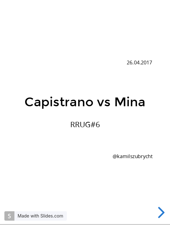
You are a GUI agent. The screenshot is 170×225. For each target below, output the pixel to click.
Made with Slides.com (40, 215)
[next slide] (160, 212)
